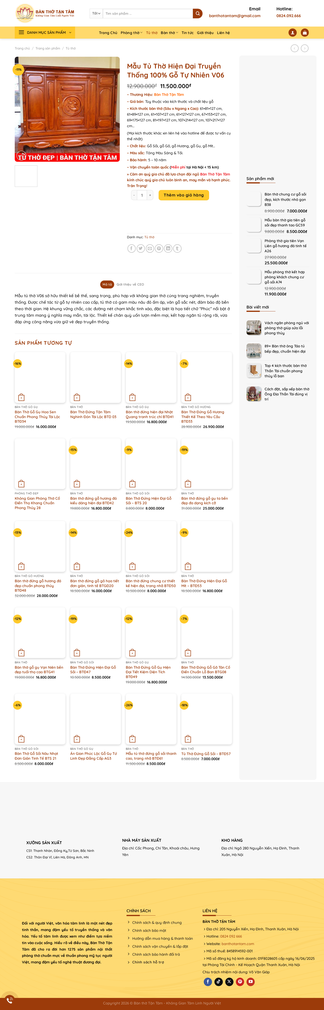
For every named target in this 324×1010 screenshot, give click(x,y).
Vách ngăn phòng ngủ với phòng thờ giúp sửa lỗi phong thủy (287, 328)
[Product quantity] (142, 195)
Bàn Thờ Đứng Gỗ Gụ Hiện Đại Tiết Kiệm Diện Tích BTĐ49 (148, 672)
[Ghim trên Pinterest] (159, 248)
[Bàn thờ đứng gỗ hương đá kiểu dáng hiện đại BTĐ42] (95, 463)
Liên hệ (223, 32)
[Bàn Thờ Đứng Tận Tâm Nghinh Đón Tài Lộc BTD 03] (95, 377)
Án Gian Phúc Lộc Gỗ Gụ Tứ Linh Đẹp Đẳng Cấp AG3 (93, 756)
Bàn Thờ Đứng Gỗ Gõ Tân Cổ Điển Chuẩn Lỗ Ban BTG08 (205, 669)
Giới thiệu (205, 32)
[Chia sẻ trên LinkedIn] (168, 248)
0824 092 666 (231, 936)
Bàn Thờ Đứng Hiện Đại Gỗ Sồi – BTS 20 (148, 500)
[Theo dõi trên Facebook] (208, 982)
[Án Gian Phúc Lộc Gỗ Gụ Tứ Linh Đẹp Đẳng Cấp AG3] (95, 719)
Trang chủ (22, 48)
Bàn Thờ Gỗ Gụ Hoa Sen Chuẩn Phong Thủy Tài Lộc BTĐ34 (37, 417)
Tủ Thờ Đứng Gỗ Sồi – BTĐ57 (206, 753)
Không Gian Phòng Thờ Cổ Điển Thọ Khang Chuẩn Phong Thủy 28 (37, 503)
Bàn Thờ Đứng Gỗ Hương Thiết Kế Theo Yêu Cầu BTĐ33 (202, 417)
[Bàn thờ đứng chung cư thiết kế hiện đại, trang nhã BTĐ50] (151, 546)
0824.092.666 (288, 15)
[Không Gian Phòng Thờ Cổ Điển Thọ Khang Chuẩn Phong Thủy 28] (40, 463)
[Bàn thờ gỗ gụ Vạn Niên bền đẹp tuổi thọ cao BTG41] (40, 632)
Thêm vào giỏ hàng (184, 194)
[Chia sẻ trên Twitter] (141, 248)
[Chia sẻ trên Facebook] (131, 248)
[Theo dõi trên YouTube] (251, 982)
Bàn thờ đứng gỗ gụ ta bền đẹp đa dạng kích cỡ (204, 500)
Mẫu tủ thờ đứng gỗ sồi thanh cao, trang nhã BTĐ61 (151, 756)
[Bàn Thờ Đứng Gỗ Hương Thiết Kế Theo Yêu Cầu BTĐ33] (206, 377)
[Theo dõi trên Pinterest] (240, 982)
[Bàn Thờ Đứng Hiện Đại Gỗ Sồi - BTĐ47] (95, 632)
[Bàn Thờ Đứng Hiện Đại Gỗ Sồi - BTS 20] (151, 463)
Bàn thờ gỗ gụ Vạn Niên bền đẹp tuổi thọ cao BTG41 (39, 669)
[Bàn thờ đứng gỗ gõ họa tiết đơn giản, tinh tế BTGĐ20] (95, 546)
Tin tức (188, 32)
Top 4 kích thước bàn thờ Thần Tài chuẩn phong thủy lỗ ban (286, 370)
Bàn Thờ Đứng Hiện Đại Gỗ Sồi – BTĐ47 (93, 669)
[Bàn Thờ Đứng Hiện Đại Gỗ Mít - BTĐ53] (206, 546)
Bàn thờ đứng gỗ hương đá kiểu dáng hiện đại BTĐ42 (93, 500)
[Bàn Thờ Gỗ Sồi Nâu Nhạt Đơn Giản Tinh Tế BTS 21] (40, 719)
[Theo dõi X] (229, 982)
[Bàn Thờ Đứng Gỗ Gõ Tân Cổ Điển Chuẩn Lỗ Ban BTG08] (206, 632)
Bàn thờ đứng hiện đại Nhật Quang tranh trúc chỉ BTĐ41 (150, 414)
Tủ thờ (152, 32)
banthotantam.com (238, 943)
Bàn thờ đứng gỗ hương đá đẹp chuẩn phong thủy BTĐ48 (38, 586)
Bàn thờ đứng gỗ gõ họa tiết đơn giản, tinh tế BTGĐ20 (94, 583)
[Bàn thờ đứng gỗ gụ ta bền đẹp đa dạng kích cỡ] (206, 463)
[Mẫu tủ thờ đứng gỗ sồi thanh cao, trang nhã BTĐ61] (151, 719)
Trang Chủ (108, 32)
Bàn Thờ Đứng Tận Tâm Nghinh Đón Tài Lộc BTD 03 (93, 414)
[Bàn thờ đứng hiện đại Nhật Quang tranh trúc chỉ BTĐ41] (151, 377)
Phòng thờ (131, 32)
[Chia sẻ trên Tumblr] (177, 248)
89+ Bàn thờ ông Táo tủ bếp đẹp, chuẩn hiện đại (285, 348)
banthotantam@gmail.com (235, 15)
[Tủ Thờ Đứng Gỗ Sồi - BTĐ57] (206, 719)
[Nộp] (198, 13)
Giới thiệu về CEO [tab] (130, 284)
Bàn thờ (169, 32)
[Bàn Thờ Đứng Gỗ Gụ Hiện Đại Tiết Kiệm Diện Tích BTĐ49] (151, 632)
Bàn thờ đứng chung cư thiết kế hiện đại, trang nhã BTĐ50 (151, 583)
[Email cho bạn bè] (150, 248)
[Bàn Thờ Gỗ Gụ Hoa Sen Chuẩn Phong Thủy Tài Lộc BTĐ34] (40, 377)
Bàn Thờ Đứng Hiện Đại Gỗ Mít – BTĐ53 (204, 583)
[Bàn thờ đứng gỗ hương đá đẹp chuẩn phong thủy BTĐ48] (40, 546)
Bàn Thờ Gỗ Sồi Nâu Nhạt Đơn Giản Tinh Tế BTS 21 (36, 756)
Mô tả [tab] (107, 284)
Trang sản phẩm (47, 48)
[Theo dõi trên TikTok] (218, 982)
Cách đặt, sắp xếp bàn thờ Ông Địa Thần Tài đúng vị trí (287, 394)
